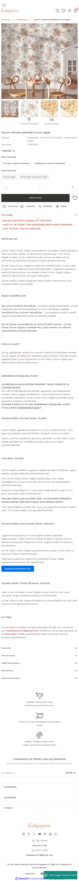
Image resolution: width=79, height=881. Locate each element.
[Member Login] (70, 11)
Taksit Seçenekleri (10, 663)
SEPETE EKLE (35, 198)
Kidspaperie (33, 137)
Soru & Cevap (8, 655)
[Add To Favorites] (75, 198)
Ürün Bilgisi (7, 215)
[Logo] (10, 11)
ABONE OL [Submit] (70, 773)
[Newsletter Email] (32, 773)
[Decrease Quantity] (6, 187)
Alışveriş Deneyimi (10, 678)
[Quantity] (39, 187)
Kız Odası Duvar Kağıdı (51, 137)
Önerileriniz (7, 670)
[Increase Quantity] (72, 187)
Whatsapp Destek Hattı (60, 875)
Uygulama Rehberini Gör (18, 569)
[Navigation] (4, 5)
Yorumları (6, 648)
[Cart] (76, 11)
